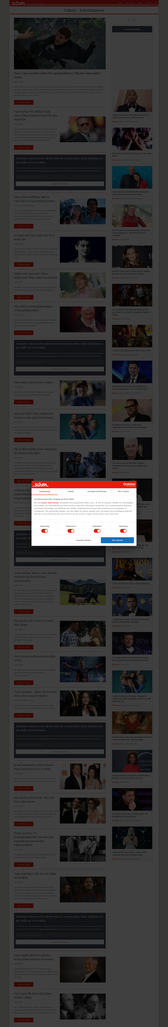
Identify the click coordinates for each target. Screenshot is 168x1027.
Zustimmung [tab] (44, 491)
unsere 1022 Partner (50, 503)
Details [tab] (71, 491)
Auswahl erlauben (83, 540)
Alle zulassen (117, 540)
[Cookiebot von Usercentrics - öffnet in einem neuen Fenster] (125, 484)
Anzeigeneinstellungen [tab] (97, 491)
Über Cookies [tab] (123, 491)
